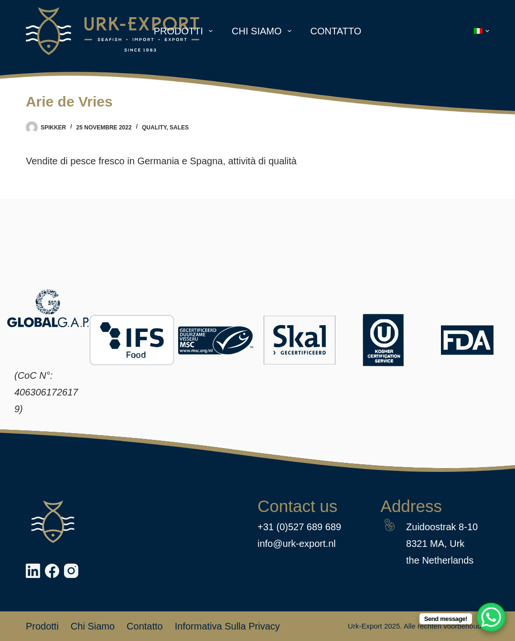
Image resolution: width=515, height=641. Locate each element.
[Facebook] (52, 571)
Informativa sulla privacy (227, 626)
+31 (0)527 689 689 (299, 527)
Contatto (336, 31)
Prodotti (185, 31)
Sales (179, 127)
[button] (481, 31)
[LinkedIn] (33, 571)
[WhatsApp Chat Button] (491, 617)
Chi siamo (263, 31)
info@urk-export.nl (297, 543)
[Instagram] (71, 571)
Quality (154, 127)
